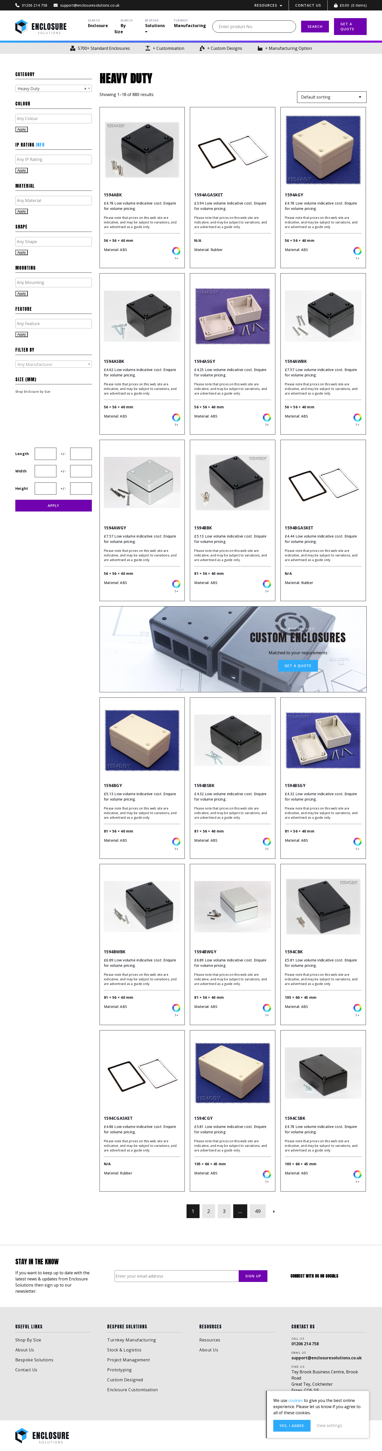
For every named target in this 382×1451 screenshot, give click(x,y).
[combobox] (53, 88)
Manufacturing (190, 25)
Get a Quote (298, 665)
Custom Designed (125, 1380)
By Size (120, 28)
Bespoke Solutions (34, 1360)
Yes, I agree (292, 1425)
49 (258, 1211)
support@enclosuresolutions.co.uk (326, 1358)
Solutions (155, 25)
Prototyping (119, 1370)
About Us (24, 1350)
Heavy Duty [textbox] (52, 88)
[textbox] (55, 118)
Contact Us (308, 5)
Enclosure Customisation (132, 1390)
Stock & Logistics (124, 1350)
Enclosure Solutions (40, 26)
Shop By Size (28, 1340)
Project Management (128, 1360)
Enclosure (98, 25)
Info (40, 144)
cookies (295, 1400)
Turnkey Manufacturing (131, 1340)
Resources (265, 5)
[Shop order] (332, 97)
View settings (329, 1425)
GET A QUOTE (347, 26)
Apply (21, 129)
